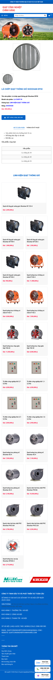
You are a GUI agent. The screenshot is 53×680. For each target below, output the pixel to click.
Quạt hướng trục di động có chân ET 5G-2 (39, 311)
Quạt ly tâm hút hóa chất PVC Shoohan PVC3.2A (38, 524)
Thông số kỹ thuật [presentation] (32, 127)
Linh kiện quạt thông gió (20, 103)
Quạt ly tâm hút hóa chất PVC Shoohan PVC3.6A (12, 524)
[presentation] (3, 29)
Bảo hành (5, 659)
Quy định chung (6, 651)
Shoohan (9, 106)
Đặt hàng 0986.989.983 (13, 117)
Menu (5, 15)
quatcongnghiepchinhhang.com (23, 633)
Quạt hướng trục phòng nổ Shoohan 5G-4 (11, 453)
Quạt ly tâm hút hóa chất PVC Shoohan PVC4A (38, 489)
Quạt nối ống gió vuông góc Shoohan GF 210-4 (17, 206)
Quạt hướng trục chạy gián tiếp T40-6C (12, 347)
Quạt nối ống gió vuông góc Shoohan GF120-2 (37, 241)
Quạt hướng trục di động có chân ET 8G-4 (39, 276)
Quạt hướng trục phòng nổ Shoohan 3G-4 (11, 489)
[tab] (19, 127)
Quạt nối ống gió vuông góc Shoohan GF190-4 (11, 241)
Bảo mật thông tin (7, 664)
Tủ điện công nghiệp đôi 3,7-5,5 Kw (13, 382)
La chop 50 (18, 99)
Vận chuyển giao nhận (8, 653)
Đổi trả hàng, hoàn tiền (9, 661)
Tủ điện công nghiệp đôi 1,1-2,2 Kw (39, 382)
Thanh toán (5, 656)
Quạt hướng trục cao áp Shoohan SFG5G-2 (13, 560)
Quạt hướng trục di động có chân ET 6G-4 (13, 311)
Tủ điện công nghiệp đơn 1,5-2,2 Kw (39, 418)
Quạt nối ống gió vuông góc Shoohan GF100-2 (11, 276)
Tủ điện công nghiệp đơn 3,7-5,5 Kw (13, 418)
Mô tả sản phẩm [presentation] (19, 127)
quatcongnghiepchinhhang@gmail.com (24, 630)
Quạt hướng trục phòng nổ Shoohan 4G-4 (37, 453)
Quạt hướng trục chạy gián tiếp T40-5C (38, 347)
